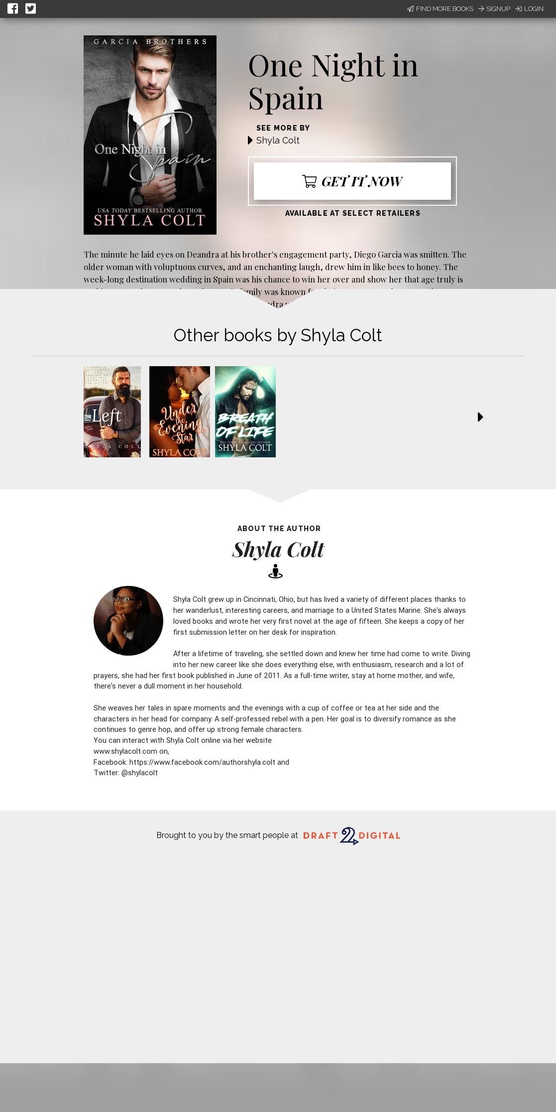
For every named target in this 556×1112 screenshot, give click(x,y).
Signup (494, 8)
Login (529, 8)
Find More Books (440, 8)
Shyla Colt (278, 140)
